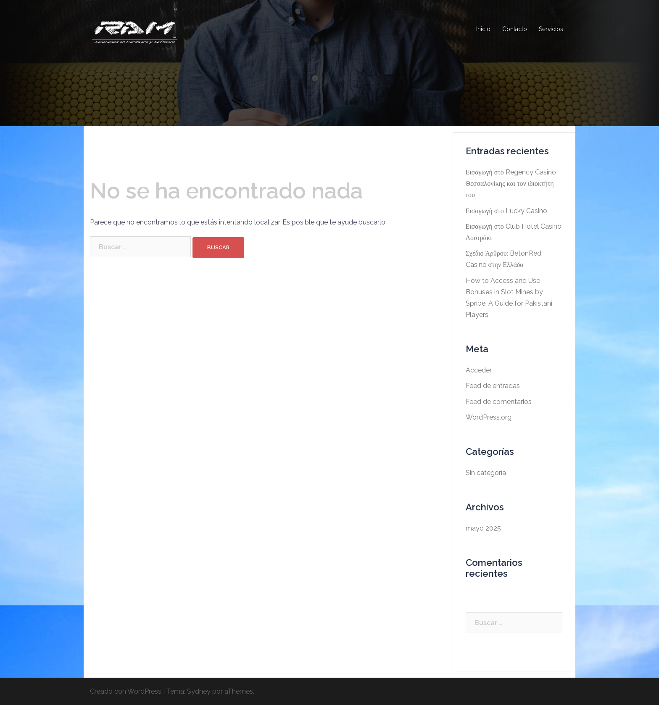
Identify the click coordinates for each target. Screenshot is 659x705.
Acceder (479, 370)
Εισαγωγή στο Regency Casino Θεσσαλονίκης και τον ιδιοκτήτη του (511, 183)
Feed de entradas (493, 386)
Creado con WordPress (125, 691)
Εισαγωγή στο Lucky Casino (506, 211)
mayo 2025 (483, 528)
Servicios (551, 29)
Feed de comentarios (499, 402)
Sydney (199, 691)
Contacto (514, 29)
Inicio (483, 29)
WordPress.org (488, 417)
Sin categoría (486, 473)
